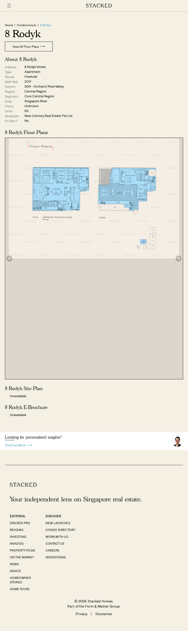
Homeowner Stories (20, 579)
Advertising (56, 557)
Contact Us (55, 543)
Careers (52, 550)
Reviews (16, 530)
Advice (15, 571)
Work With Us (57, 536)
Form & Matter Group (102, 606)
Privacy (81, 613)
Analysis (17, 543)
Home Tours (19, 589)
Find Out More (18, 445)
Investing (18, 536)
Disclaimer (103, 613)
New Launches (58, 523)
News (14, 564)
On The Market (22, 557)
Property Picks (22, 550)
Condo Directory (60, 530)
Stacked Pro (20, 523)
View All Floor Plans (28, 46)
